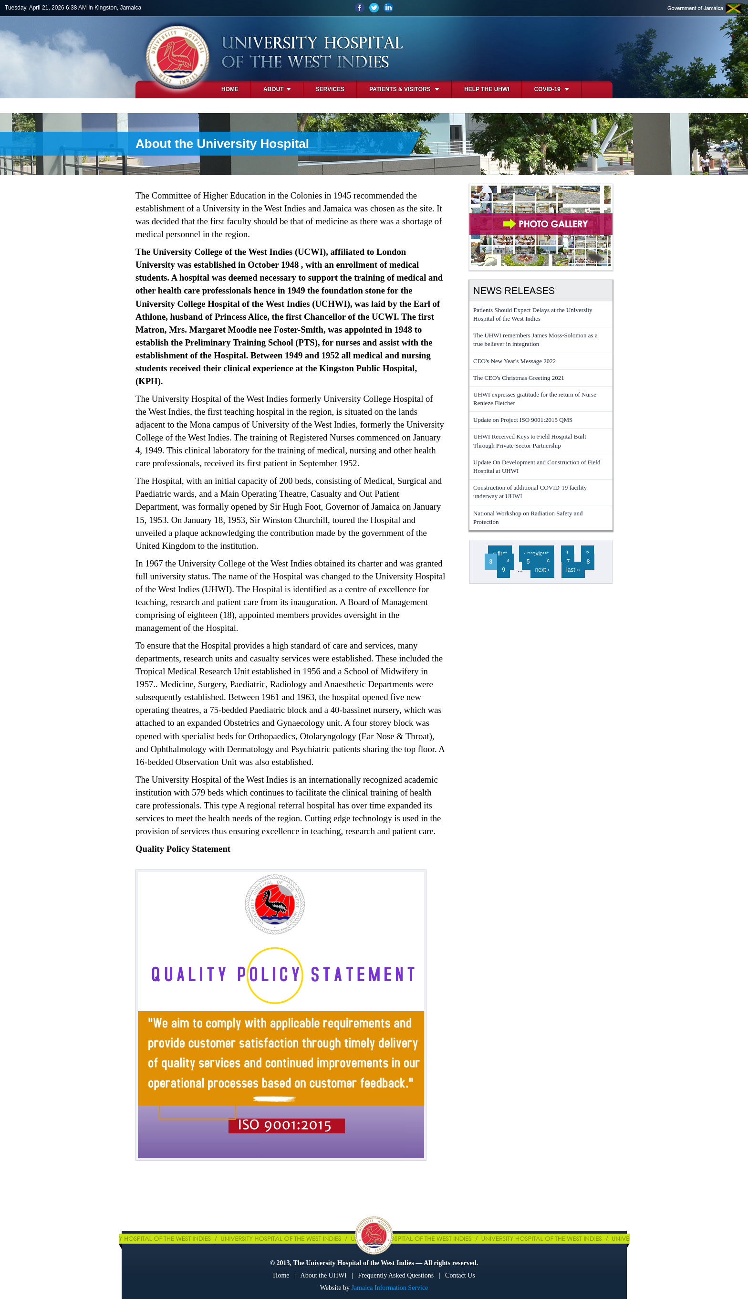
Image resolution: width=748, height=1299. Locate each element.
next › (542, 569)
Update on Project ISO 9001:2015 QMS (522, 419)
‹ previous (536, 553)
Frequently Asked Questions (396, 1275)
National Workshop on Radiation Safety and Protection (527, 517)
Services (330, 89)
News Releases (514, 290)
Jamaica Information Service (389, 1287)
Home (230, 89)
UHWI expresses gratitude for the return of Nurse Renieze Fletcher (534, 399)
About (277, 89)
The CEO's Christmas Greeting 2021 (518, 377)
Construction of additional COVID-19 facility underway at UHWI (530, 492)
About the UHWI (324, 1275)
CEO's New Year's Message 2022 (514, 361)
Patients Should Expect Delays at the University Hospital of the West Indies (532, 314)
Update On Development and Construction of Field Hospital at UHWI (536, 466)
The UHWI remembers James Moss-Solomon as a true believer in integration (535, 339)
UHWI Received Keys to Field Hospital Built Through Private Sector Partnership (529, 441)
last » (573, 569)
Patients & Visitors (404, 89)
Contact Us (460, 1275)
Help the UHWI (486, 89)
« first (500, 553)
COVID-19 (552, 89)
